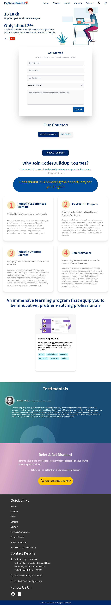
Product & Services (19, 542)
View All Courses (55, 153)
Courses (56, 3)
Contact (90, 3)
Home (45, 3)
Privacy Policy (17, 537)
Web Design (66, 134)
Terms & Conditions (20, 532)
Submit (78, 109)
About (67, 3)
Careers (78, 3)
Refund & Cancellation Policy (23, 547)
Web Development (48, 134)
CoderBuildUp (50, 602)
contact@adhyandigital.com (28, 581)
